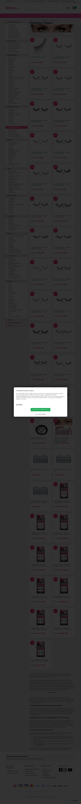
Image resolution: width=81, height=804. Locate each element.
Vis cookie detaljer (40, 414)
